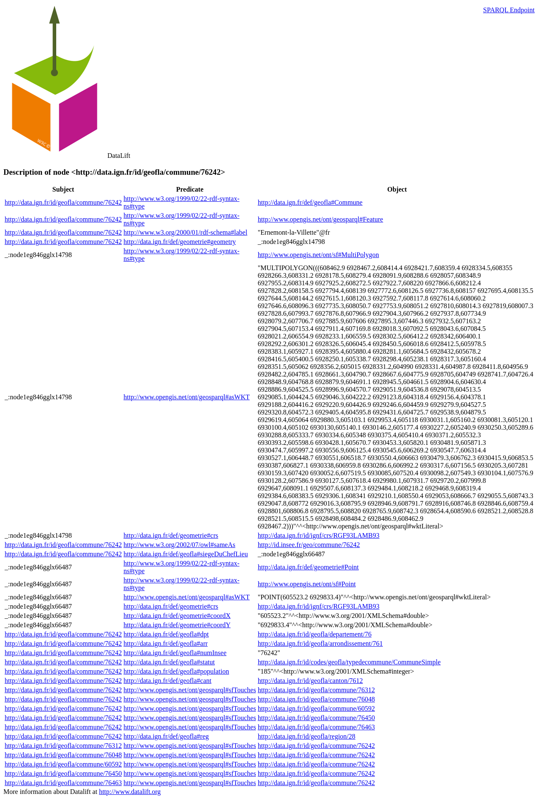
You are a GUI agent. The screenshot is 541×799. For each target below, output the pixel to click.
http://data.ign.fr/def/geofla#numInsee (174, 652)
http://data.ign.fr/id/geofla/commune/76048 (316, 699)
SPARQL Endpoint (509, 10)
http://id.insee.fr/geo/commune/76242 (309, 544)
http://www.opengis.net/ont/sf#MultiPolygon (318, 254)
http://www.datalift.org (130, 791)
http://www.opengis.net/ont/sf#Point (307, 584)
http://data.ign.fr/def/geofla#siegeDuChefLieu (185, 554)
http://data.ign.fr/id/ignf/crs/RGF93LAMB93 (319, 535)
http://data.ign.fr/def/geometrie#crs (170, 535)
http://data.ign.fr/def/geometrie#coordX (176, 615)
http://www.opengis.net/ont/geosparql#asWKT (186, 397)
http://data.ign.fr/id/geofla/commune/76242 (63, 202)
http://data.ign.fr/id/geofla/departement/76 (315, 634)
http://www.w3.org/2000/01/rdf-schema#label (185, 232)
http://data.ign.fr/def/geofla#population (176, 671)
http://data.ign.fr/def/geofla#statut (169, 662)
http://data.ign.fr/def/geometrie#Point (308, 567)
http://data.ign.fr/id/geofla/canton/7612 (310, 680)
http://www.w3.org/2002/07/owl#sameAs (179, 544)
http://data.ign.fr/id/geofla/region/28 (306, 736)
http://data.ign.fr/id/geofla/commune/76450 (316, 717)
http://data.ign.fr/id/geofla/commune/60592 (316, 708)
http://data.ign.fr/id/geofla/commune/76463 (316, 727)
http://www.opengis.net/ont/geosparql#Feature (320, 219)
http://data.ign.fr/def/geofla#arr (165, 643)
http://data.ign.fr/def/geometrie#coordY (176, 624)
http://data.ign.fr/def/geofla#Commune (310, 202)
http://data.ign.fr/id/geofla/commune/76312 (316, 689)
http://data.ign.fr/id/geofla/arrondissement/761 (320, 643)
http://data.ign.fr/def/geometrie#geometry (179, 241)
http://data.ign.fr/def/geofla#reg (166, 736)
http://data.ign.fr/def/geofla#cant (167, 680)
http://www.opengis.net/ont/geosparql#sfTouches (189, 689)
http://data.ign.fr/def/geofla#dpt (166, 634)
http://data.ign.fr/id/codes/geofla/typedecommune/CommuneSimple (349, 662)
